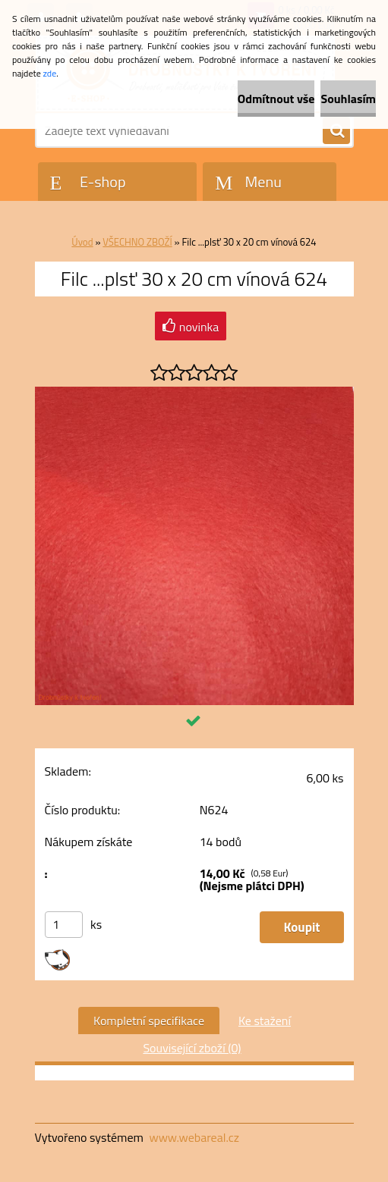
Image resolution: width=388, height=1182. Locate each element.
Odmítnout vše (276, 98)
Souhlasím (348, 98)
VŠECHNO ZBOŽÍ (137, 241)
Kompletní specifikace (148, 1020)
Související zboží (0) (192, 1048)
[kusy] (64, 924)
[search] (336, 131)
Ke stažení (264, 1020)
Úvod (82, 241)
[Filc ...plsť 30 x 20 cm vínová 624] (194, 393)
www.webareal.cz (194, 1137)
